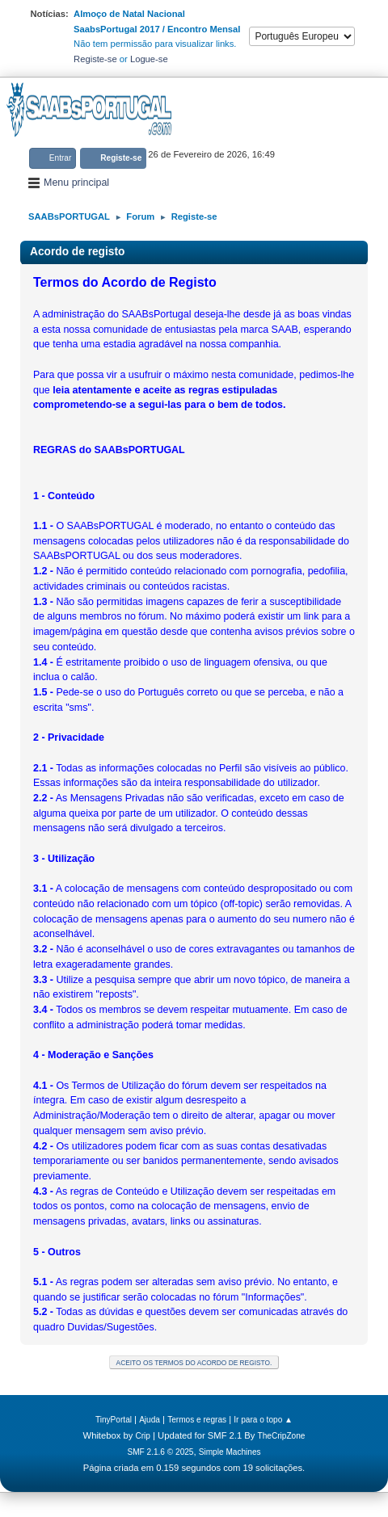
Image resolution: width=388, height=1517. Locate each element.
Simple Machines (230, 1452)
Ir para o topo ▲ (263, 1419)
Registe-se (95, 59)
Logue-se (149, 59)
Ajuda (149, 1419)
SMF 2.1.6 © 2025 (160, 1452)
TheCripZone (282, 1435)
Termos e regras (196, 1419)
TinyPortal (113, 1419)
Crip (142, 1435)
